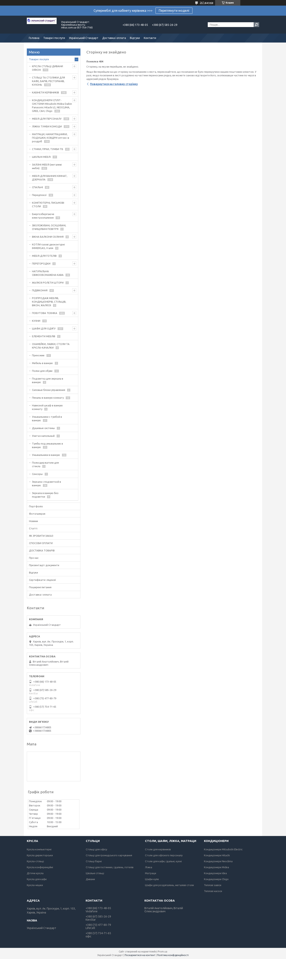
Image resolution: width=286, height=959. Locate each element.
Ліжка (148, 867)
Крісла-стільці (35, 861)
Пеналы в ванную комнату (48, 397)
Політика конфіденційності (173, 955)
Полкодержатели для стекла (45, 464)
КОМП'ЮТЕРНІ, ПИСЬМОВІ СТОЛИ (48, 204)
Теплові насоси (213, 891)
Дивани (90, 879)
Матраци (150, 873)
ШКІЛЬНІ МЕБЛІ (41, 156)
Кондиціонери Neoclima (218, 861)
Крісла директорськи (40, 855)
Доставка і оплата (114, 38)
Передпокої (39, 195)
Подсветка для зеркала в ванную (47, 380)
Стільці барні (94, 861)
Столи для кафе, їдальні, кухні (163, 861)
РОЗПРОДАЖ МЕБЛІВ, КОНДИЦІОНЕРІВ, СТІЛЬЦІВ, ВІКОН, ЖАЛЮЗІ (49, 302)
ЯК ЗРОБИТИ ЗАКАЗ (41, 535)
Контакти (150, 38)
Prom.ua (162, 951)
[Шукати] (256, 24)
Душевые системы (43, 428)
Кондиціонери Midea (216, 867)
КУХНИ (36, 320)
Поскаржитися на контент (140, 955)
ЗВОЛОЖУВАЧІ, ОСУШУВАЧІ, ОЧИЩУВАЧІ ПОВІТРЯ (49, 227)
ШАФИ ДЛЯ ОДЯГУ (44, 328)
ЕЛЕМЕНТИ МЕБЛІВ (43, 336)
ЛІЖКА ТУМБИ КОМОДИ (47, 126)
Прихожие (38, 355)
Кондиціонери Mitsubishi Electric (223, 849)
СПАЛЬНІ (37, 187)
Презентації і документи (44, 565)
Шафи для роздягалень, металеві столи (169, 885)
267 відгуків (206, 2)
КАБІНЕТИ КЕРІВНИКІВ (45, 92)
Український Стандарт (83, 38)
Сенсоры (37, 474)
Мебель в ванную (42, 363)
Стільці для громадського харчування (109, 855)
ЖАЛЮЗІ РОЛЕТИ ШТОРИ (48, 282)
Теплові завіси (212, 885)
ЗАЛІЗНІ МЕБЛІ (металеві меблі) (47, 166)
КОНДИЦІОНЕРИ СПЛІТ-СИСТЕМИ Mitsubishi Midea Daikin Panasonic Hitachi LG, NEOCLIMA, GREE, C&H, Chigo (52, 105)
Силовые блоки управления (48, 389)
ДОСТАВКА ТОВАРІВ (42, 550)
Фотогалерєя (37, 513)
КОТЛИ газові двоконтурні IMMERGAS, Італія (48, 246)
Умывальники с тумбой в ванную (47, 418)
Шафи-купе (152, 879)
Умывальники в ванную (46, 454)
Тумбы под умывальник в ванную (47, 445)
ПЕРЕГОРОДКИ (41, 263)
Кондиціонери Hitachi (217, 855)
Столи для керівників (158, 849)
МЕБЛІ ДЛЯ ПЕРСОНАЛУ (47, 118)
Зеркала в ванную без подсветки (45, 495)
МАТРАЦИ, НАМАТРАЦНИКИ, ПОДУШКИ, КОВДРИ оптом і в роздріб (50, 138)
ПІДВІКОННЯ (39, 290)
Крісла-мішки (35, 885)
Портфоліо (36, 506)
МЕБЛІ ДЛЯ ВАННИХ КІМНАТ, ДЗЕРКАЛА (49, 177)
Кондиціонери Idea (215, 873)
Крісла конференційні (40, 867)
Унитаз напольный (43, 435)
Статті (33, 528)
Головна (34, 38)
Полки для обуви (42, 370)
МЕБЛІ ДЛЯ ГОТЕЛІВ (44, 255)
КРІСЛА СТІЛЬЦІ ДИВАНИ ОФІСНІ (47, 68)
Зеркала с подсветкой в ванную (46, 483)
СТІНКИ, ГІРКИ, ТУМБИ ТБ (47, 149)
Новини (33, 521)
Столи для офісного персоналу (164, 855)
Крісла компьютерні (39, 849)
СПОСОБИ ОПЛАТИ (41, 543)
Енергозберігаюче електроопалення (43, 216)
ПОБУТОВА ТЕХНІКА (44, 313)
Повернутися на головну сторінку (114, 84)
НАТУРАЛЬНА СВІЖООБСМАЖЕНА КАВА (48, 273)
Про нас (34, 557)
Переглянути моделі (174, 10)
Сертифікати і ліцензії (42, 579)
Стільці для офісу (96, 849)
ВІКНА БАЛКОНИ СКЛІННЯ (48, 236)
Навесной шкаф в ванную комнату (47, 407)
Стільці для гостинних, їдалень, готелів (109, 867)
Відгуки (135, 38)
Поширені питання (40, 587)
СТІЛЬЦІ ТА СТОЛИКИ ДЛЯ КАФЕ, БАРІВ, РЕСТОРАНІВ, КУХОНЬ (48, 81)
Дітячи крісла (35, 873)
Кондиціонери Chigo (216, 879)
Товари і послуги (54, 38)
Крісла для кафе (37, 879)
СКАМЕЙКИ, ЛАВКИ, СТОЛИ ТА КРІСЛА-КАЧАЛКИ (51, 346)
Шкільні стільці (95, 873)
